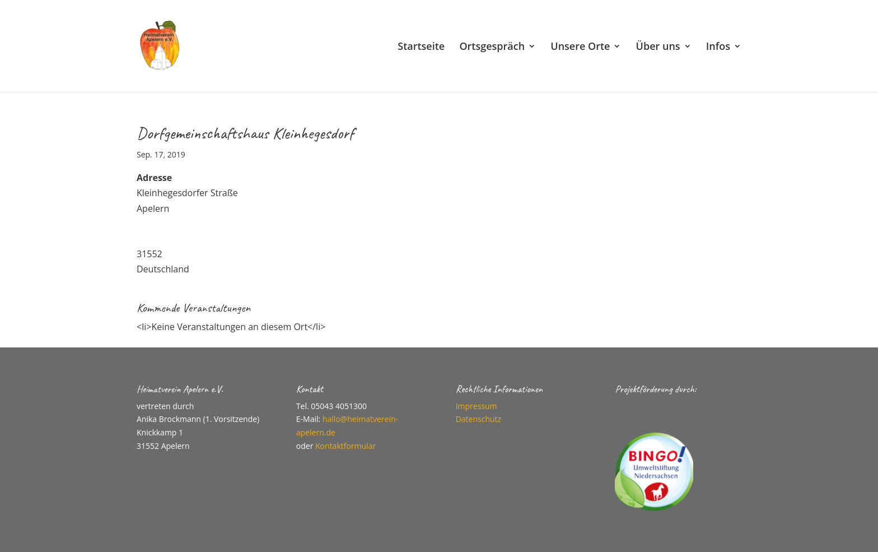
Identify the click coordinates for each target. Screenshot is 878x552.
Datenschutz (478, 419)
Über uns (658, 47)
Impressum (476, 406)
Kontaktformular (345, 445)
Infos (718, 47)
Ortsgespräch (492, 47)
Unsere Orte (580, 47)
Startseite (421, 47)
